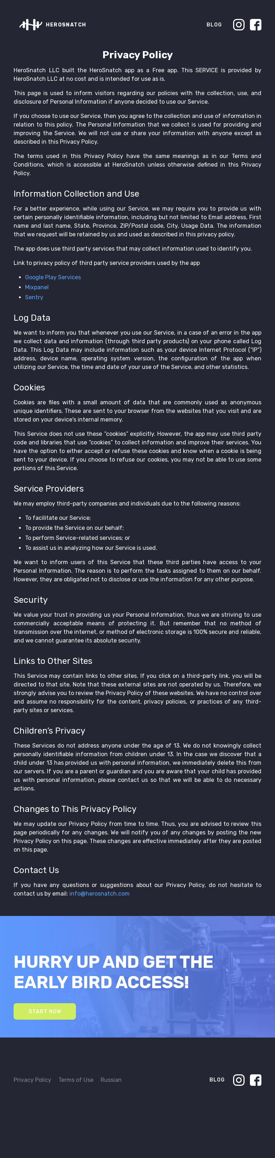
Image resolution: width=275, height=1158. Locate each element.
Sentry (34, 297)
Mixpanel (37, 287)
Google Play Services (53, 277)
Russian (111, 1079)
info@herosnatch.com (99, 893)
